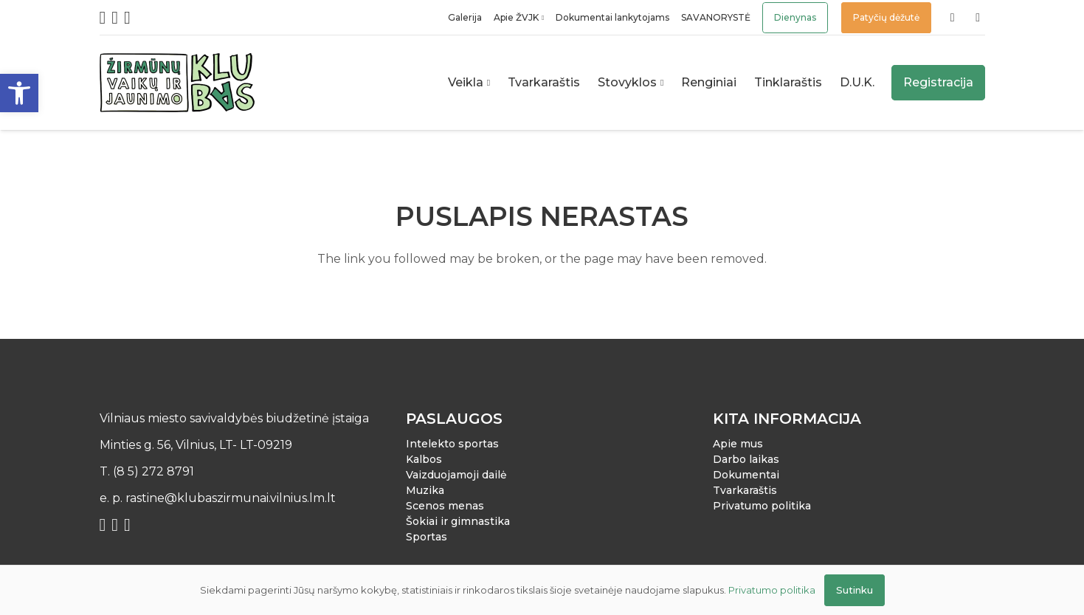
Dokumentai (746, 474)
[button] (19, 93)
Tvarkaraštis (745, 490)
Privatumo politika (762, 505)
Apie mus (738, 443)
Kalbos (424, 459)
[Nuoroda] (954, 17)
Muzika (425, 490)
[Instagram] (114, 18)
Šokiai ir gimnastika (458, 521)
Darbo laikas (746, 459)
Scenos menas (445, 505)
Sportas (426, 536)
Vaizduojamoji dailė (456, 474)
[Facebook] (103, 18)
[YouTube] (127, 18)
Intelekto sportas (452, 443)
